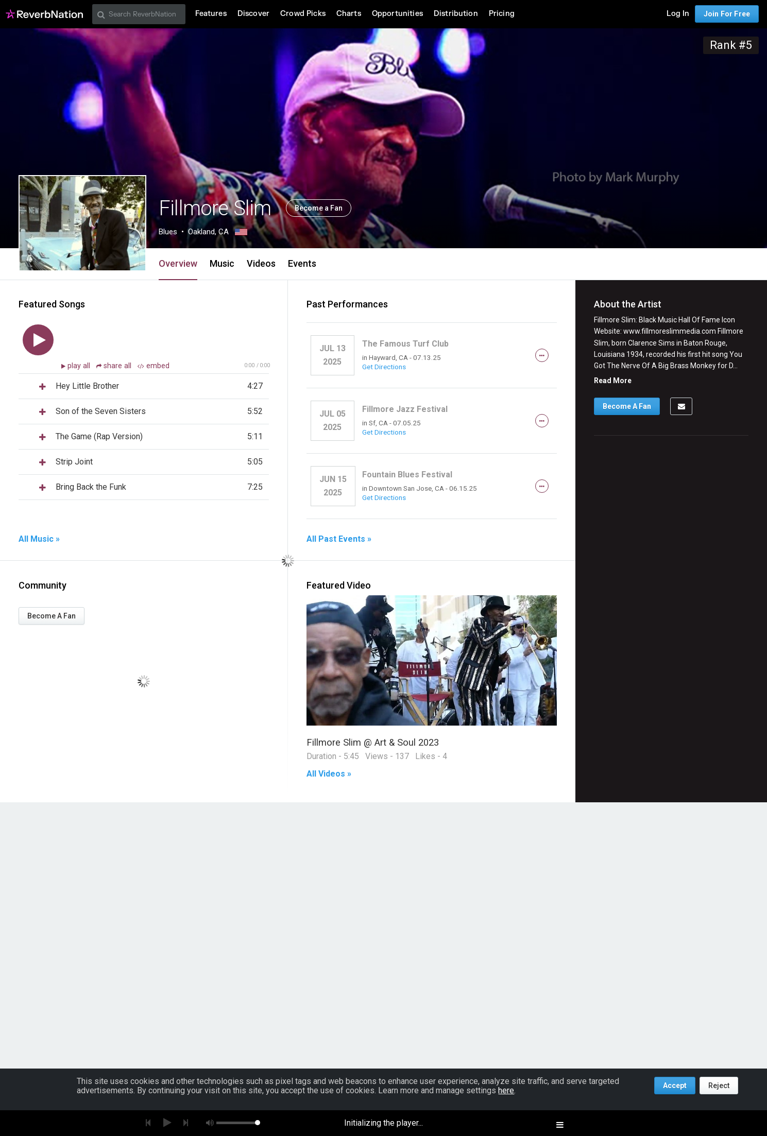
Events (302, 263)
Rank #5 (731, 45)
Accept (675, 1085)
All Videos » (328, 774)
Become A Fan (51, 616)
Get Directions (384, 367)
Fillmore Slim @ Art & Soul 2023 (372, 742)
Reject (718, 1085)
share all (114, 366)
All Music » (39, 539)
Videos (261, 263)
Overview (178, 263)
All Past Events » (338, 539)
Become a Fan (319, 208)
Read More (613, 380)
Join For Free (727, 14)
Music (222, 263)
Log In (678, 13)
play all (79, 366)
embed (153, 366)
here (506, 1090)
